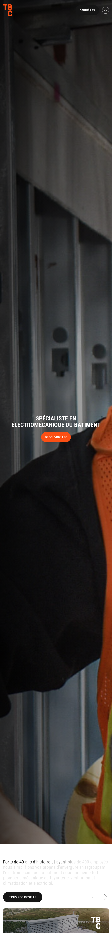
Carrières (87, 10)
